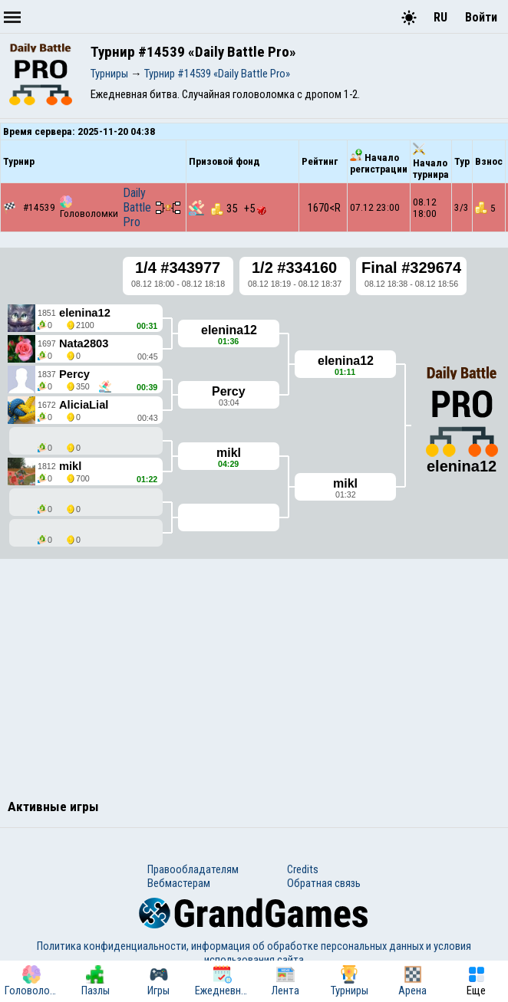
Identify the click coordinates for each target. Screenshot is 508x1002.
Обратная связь (324, 883)
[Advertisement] (254, 677)
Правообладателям (193, 869)
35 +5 (238, 208)
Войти (481, 17)
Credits (302, 869)
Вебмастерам (178, 883)
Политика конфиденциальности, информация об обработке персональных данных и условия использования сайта (254, 953)
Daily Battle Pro (137, 207)
